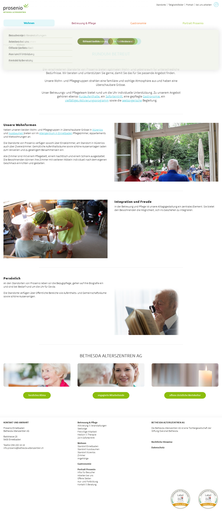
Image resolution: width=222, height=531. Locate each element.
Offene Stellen (84, 478)
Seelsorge (82, 428)
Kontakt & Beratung (87, 484)
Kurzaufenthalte (89, 96)
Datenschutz (157, 447)
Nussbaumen (16, 133)
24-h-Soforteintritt (86, 437)
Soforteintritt (114, 96)
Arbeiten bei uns (85, 475)
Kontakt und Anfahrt (16, 422)
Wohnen (82, 443)
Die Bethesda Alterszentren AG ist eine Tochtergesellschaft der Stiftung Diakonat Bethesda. (181, 429)
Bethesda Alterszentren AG (168, 422)
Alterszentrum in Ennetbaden (55, 133)
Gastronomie (151, 96)
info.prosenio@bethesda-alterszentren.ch (23, 448)
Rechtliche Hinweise (161, 441)
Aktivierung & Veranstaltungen (92, 425)
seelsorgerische (132, 100)
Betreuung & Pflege (87, 422)
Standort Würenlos (86, 452)
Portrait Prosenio (87, 469)
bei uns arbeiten (204, 4)
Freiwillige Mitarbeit (87, 431)
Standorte (161, 4)
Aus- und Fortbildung (88, 481)
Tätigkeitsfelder (175, 4)
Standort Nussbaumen (88, 449)
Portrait (189, 4)
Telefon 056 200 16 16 (14, 445)
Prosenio (7, 44)
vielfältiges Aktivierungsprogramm (87, 100)
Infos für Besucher (86, 472)
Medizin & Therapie (87, 434)
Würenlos (97, 129)
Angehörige (83, 458)
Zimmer (81, 455)
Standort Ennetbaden (88, 446)
